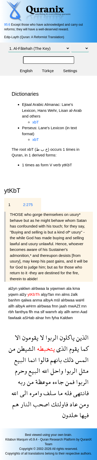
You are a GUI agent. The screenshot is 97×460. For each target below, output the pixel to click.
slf (42, 312)
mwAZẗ (74, 306)
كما (84, 348)
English (26, 70)
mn (58, 294)
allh (12, 306)
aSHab (29, 317)
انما (31, 359)
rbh (11, 312)
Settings (70, 70)
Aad (83, 312)
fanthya (22, 312)
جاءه (57, 381)
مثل (83, 370)
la (48, 288)
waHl (80, 300)
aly (61, 312)
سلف (49, 393)
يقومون (29, 337)
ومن (83, 404)
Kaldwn (66, 317)
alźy (23, 294)
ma (37, 312)
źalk (74, 294)
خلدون (70, 415)
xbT (35, 122)
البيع (20, 359)
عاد (73, 404)
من (12, 348)
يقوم (73, 348)
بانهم (55, 359)
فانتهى (80, 393)
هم (15, 404)
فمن (69, 381)
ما (59, 393)
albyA (48, 300)
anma (37, 300)
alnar (40, 317)
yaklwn (24, 288)
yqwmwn (58, 288)
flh (31, 312)
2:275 (28, 204)
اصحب (41, 404)
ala (69, 288)
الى (23, 393)
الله (44, 370)
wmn (75, 312)
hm (48, 317)
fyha (56, 317)
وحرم (21, 370)
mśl (57, 300)
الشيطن (25, 348)
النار (25, 404)
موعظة (42, 381)
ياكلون (66, 337)
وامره (35, 393)
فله (67, 393)
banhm (14, 300)
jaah (63, 306)
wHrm (31, 306)
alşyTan (48, 294)
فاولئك (59, 404)
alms (66, 294)
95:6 (7, 24)
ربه (21, 381)
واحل (56, 370)
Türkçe (48, 70)
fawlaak (15, 317)
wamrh (51, 312)
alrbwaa (38, 288)
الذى (61, 348)
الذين (81, 337)
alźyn (13, 288)
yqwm (13, 294)
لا (41, 337)
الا (18, 337)
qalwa (26, 300)
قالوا (43, 359)
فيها (83, 415)
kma (76, 288)
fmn (55, 306)
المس (81, 359)
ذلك (68, 359)
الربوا (51, 337)
